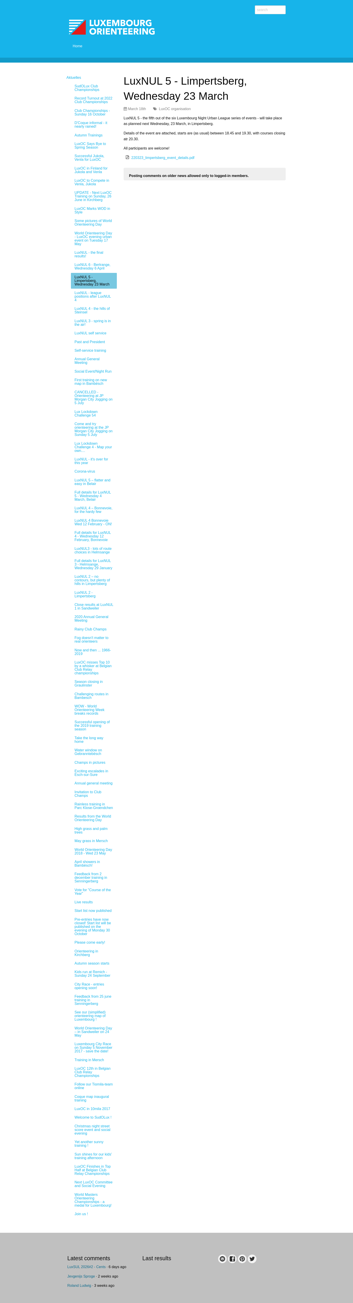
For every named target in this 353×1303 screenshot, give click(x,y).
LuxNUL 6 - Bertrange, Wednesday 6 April (92, 266)
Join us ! (81, 1214)
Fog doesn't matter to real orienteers (92, 639)
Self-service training (90, 350)
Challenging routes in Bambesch (91, 696)
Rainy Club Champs (90, 629)
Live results (84, 902)
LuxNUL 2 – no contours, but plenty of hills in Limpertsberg (92, 580)
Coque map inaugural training (92, 1098)
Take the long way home (89, 739)
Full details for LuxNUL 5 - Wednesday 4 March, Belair (93, 495)
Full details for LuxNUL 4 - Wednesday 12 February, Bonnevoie (93, 536)
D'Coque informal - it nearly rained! (91, 124)
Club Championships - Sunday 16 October (92, 112)
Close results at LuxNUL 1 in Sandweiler (94, 606)
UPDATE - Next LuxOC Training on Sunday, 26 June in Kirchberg (93, 196)
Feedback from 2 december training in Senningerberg (91, 877)
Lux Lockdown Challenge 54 (86, 413)
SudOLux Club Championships (87, 88)
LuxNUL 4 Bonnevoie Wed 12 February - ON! (93, 522)
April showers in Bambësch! (87, 863)
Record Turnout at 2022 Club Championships (93, 100)
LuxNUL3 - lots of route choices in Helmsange (93, 550)
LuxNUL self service (90, 333)
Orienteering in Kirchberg (86, 953)
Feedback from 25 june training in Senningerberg (93, 1000)
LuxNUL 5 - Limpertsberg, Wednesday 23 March (92, 280)
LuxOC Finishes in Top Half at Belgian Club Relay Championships (93, 1170)
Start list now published (93, 911)
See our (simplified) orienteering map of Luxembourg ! (90, 1015)
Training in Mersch (89, 1060)
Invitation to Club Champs (88, 794)
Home (77, 46)
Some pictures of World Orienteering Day (93, 222)
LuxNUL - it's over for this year (91, 461)
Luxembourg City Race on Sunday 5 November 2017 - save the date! (93, 1047)
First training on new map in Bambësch (91, 381)
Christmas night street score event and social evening (92, 1129)
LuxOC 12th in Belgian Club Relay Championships (93, 1072)
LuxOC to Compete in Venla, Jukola (92, 182)
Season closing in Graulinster (89, 683)
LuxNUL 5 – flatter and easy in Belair (93, 482)
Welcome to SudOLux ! (93, 1117)
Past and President (90, 342)
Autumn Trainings (89, 135)
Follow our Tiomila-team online (94, 1086)
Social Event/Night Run (93, 371)
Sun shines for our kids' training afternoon (93, 1156)
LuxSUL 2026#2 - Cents (86, 1267)
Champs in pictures (90, 762)
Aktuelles (73, 77)
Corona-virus (85, 471)
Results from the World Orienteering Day (93, 818)
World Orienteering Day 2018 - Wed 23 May (93, 851)
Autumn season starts (92, 963)
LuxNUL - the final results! (89, 254)
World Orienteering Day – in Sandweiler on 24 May (93, 1031)
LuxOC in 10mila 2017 (92, 1109)
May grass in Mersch (91, 841)
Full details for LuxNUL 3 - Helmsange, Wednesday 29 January (93, 564)
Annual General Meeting (87, 361)
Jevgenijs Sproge (81, 1276)
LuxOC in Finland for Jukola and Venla (91, 170)
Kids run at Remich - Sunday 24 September (92, 973)
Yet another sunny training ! (89, 1143)
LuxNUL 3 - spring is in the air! (93, 322)
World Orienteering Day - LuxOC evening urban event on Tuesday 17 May (93, 238)
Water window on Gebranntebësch (88, 752)
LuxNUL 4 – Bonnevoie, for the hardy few (93, 510)
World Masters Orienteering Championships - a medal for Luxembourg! (93, 1200)
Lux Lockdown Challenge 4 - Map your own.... (93, 447)
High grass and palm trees (91, 830)
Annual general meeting (94, 783)
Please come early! (90, 942)
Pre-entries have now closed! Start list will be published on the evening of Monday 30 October (93, 927)
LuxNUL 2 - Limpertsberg (85, 594)
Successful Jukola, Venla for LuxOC (89, 157)
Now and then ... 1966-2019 (93, 652)
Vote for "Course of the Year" (93, 891)
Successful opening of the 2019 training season (92, 725)
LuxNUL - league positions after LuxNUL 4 (93, 296)
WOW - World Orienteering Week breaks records (89, 709)
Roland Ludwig (79, 1285)
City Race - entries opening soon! (89, 986)
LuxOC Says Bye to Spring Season (90, 145)
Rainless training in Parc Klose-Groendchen (94, 806)
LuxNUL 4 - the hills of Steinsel (92, 310)
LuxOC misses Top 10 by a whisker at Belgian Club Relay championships (93, 667)
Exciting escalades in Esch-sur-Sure (91, 773)
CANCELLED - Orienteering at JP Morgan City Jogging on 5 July (94, 397)
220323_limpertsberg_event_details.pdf (162, 158)
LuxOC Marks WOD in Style (92, 210)
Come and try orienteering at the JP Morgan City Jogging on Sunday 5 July (94, 429)
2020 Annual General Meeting (91, 618)
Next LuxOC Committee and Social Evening (94, 1184)
